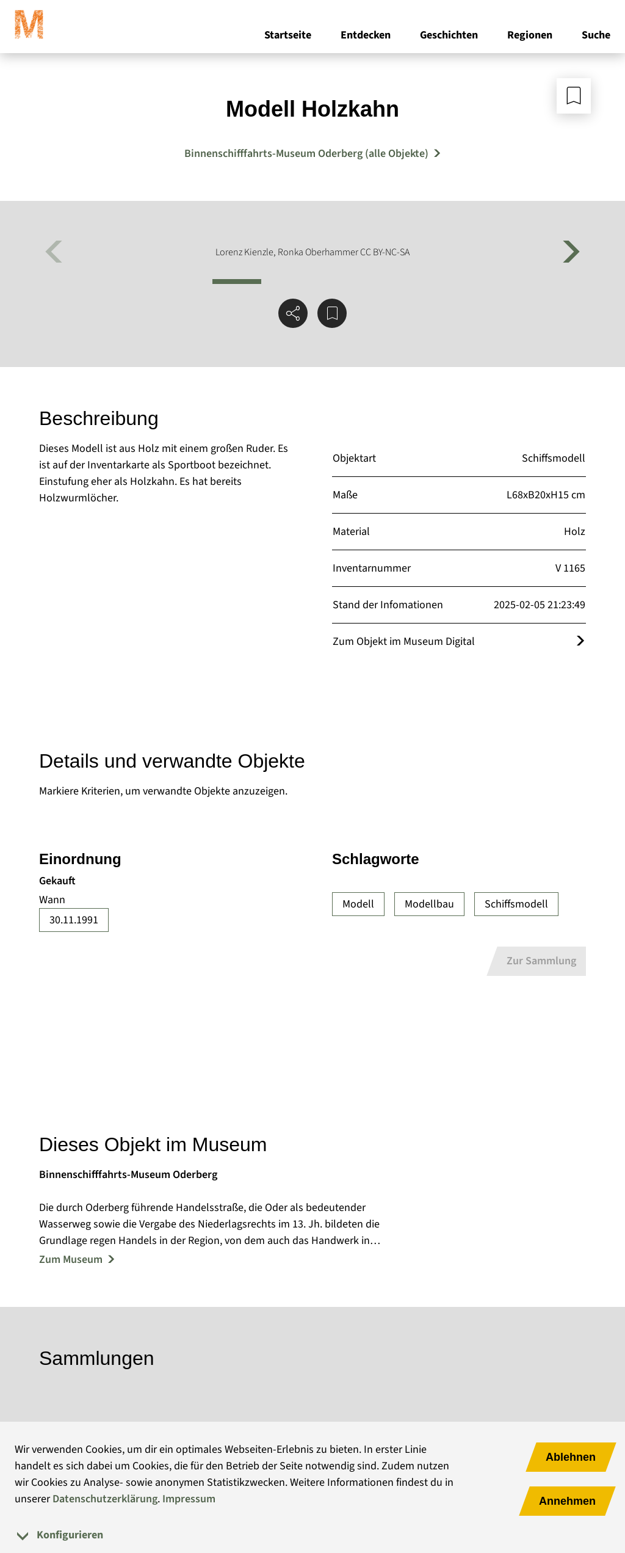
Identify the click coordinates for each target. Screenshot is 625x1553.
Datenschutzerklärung (104, 1499)
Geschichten (449, 35)
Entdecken (366, 35)
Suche (596, 35)
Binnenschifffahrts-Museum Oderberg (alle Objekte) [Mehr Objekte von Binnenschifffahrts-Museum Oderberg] (306, 153)
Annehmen (567, 1501)
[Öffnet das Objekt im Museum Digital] (580, 641)
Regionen (529, 35)
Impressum (188, 1499)
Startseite (287, 35)
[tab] (312, 1535)
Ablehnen (571, 1457)
